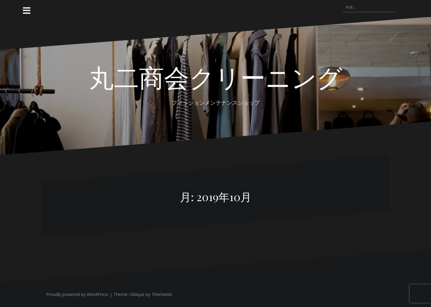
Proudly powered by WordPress (77, 294)
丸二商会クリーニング (215, 76)
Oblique (137, 294)
